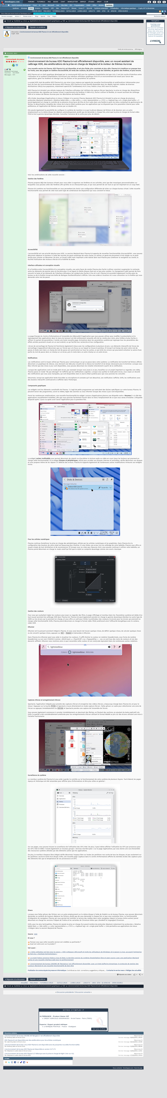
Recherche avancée (159, 16)
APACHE (113, 11)
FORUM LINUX (37, 11)
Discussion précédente (65, 993)
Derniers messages (7, 16)
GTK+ (104, 11)
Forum (9, 21)
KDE (64, 21)
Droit (99, 2)
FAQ (49, 2)
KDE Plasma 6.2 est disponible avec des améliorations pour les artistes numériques (33, 1041)
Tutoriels (41, 2)
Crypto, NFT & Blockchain (146, 8)
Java (57, 5)
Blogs (55, 2)
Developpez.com (128, 1069)
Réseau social (27, 16)
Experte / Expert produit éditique (53, 1025)
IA (39, 5)
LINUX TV (92, 11)
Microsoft (51, 5)
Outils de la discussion (125, 49)
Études (91, 2)
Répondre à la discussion (15, 27)
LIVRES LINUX (82, 11)
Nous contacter (117, 1069)
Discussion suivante (82, 993)
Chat (62, 2)
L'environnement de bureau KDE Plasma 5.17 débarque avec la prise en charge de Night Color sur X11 (39, 1055)
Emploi (83, 2)
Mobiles (101, 5)
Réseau (74, 8)
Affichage (138, 49)
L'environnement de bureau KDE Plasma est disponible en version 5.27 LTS (30, 1050)
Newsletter (72, 2)
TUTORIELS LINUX (58, 11)
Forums (31, 2)
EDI (71, 5)
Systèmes (109, 5)
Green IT (81, 8)
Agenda (43, 16)
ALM (44, 5)
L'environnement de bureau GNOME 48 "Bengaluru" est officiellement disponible (32, 1037)
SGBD (88, 5)
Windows (24, 8)
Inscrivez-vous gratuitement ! (45, 13)
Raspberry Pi (65, 8)
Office (94, 5)
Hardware (45, 8)
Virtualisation (114, 8)
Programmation (79, 5)
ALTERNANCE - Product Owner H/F (54, 1017)
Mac (57, 8)
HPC (52, 8)
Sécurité (89, 8)
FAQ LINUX (47, 11)
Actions (17, 16)
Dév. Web (64, 5)
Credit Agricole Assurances (56, 1019)
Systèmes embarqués (101, 8)
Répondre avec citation (124, 975)
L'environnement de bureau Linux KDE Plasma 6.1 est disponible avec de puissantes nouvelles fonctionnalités (42, 1046)
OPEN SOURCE (123, 11)
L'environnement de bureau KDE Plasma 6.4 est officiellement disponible (44, 32)
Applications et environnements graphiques (45, 21)
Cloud (35, 5)
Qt (108, 11)
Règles (54, 16)
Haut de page (138, 1069)
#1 (142, 53)
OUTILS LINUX (71, 11)
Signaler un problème (37, 27)
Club (106, 2)
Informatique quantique (128, 8)
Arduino (37, 8)
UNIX (98, 11)
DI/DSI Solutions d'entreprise (21, 5)
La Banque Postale (52, 1027)
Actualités (24, 984)
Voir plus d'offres (99, 1030)
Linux (31, 8)
